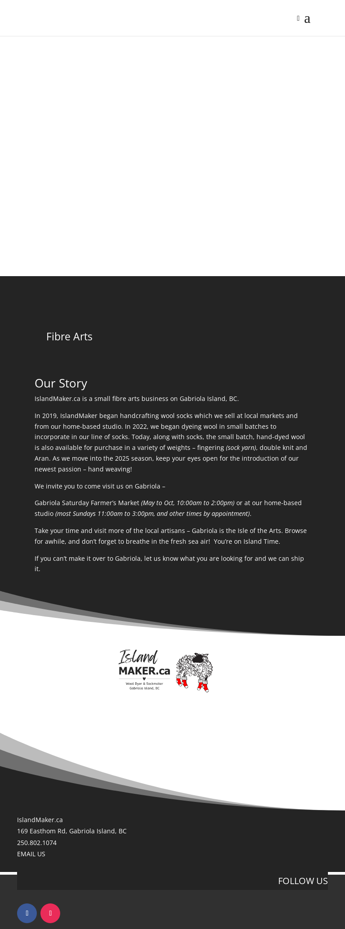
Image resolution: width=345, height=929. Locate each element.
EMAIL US (31, 854)
